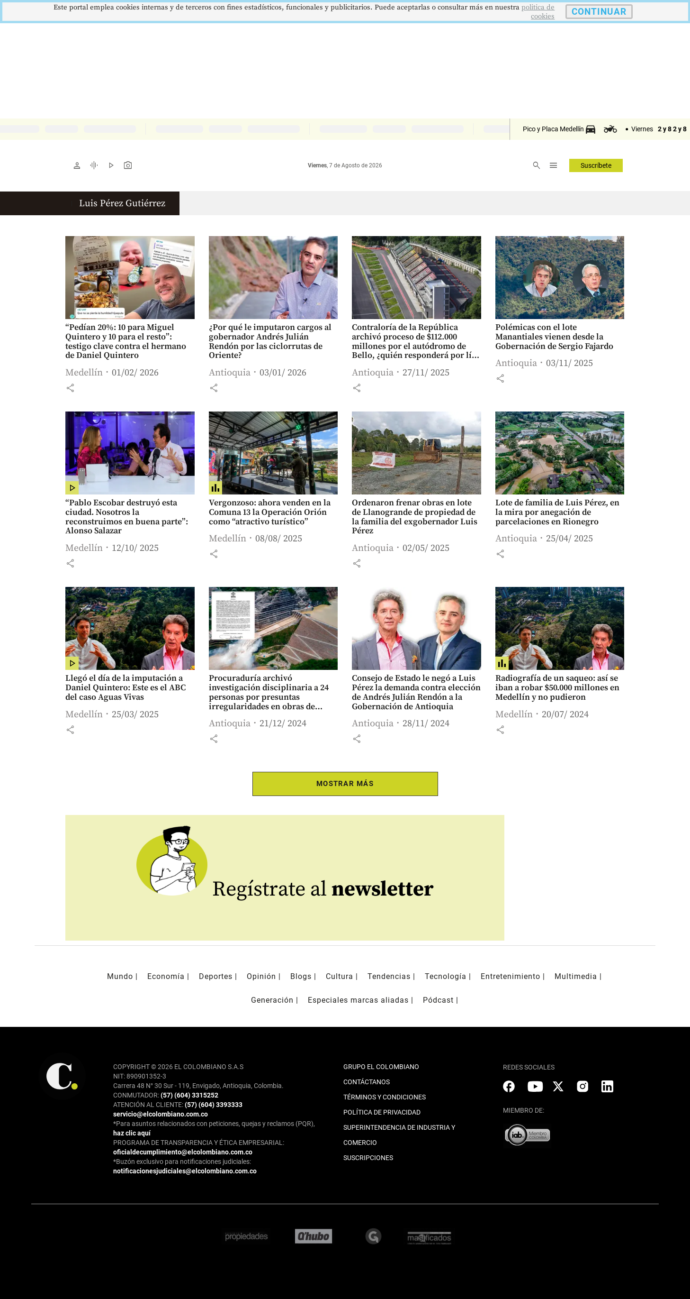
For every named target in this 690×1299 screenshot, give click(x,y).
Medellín (84, 373)
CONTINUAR (599, 11)
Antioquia (230, 373)
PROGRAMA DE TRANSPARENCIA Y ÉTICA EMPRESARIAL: (198, 1142)
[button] (70, 388)
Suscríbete (596, 165)
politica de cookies (538, 12)
